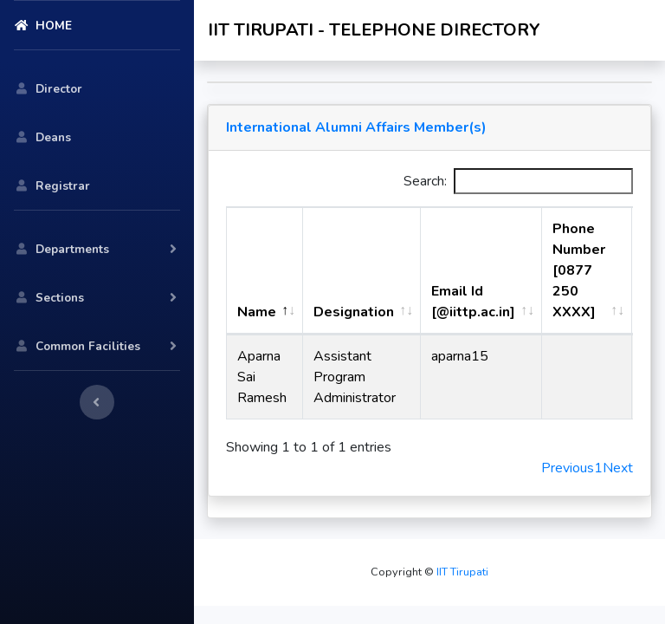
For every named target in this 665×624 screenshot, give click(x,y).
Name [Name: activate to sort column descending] (256, 312)
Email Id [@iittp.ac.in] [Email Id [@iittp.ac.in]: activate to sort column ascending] (473, 302)
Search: (518, 181)
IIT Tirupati (461, 572)
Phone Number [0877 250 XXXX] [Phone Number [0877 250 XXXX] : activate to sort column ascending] (578, 270)
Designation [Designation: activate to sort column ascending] (353, 312)
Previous (567, 468)
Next (618, 468)
